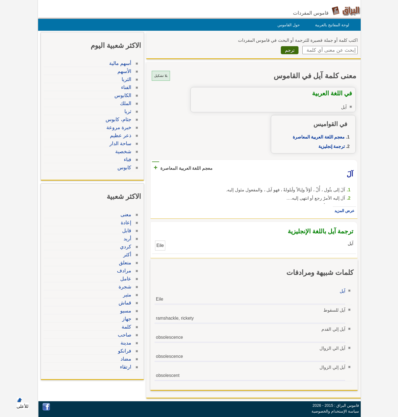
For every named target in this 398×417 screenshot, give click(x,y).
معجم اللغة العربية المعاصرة (317, 137)
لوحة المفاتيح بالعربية (331, 25)
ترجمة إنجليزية (330, 146)
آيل (341, 291)
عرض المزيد (343, 210)
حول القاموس (287, 25)
